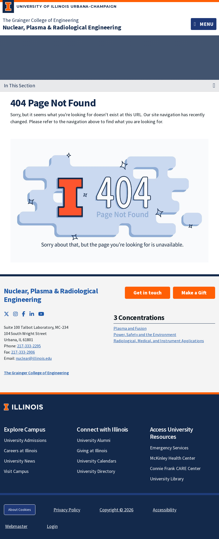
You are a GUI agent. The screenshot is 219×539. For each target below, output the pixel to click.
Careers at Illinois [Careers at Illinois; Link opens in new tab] (20, 451)
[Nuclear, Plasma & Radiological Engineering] (62, 27)
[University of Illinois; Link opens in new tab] (23, 406)
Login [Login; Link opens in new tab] (52, 526)
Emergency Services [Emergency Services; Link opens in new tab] (169, 448)
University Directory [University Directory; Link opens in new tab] (96, 471)
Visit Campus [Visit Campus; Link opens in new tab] (16, 471)
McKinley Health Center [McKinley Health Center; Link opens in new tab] (172, 458)
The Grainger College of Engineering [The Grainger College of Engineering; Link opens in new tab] (41, 20)
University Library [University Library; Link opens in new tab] (167, 479)
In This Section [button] (19, 85)
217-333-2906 (23, 352)
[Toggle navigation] (203, 24)
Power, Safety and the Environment (145, 334)
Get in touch (147, 293)
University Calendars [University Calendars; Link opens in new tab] (96, 461)
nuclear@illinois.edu (34, 358)
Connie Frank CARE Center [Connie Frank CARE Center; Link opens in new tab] (175, 468)
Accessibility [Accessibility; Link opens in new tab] (164, 510)
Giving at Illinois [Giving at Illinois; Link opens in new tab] (92, 451)
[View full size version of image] (109, 201)
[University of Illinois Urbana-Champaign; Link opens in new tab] (60, 7)
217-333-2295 (29, 345)
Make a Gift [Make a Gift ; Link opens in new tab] (194, 293)
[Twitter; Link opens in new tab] (6, 314)
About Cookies (19, 509)
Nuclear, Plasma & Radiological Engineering (51, 295)
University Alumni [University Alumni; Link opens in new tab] (93, 440)
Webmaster (16, 526)
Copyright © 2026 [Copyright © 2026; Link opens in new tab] (116, 510)
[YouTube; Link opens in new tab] (41, 314)
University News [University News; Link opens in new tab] (19, 461)
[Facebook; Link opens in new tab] (23, 314)
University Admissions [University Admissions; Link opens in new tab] (25, 440)
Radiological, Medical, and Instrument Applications (159, 340)
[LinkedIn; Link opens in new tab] (31, 314)
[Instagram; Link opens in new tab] (15, 314)
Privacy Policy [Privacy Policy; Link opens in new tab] (67, 510)
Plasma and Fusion (130, 328)
